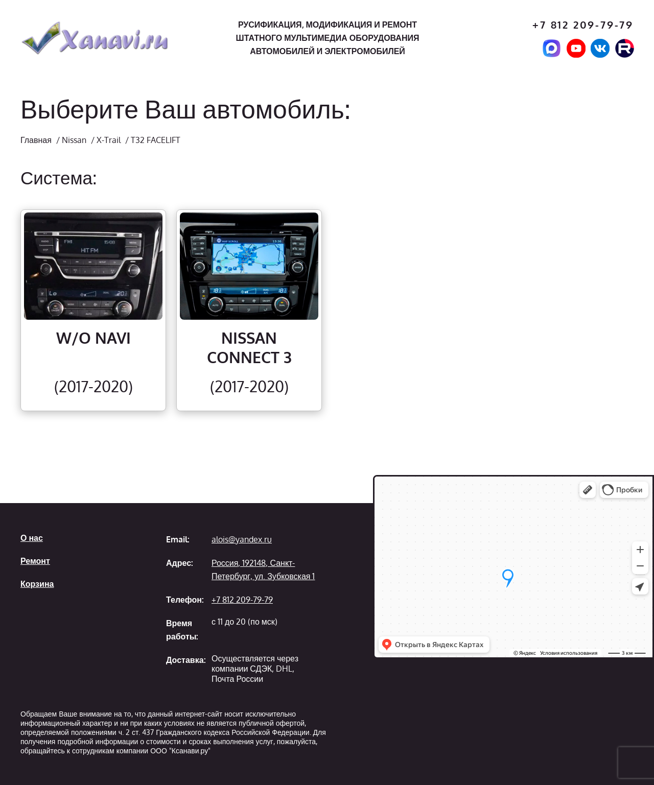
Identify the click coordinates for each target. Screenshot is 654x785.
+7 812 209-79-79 (583, 24)
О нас (31, 538)
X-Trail (109, 140)
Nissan (74, 140)
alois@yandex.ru (242, 539)
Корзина (37, 584)
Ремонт (35, 561)
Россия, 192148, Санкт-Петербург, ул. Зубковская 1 (263, 569)
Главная (36, 140)
